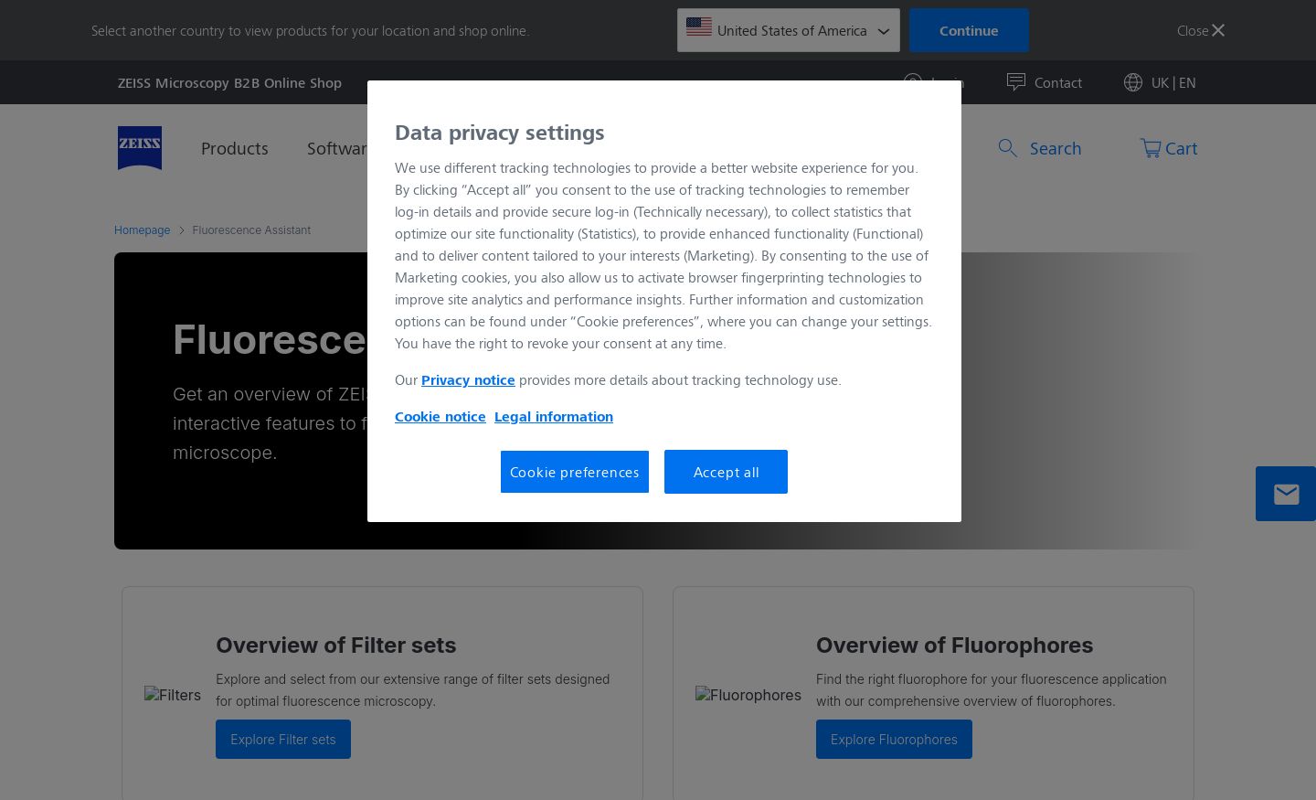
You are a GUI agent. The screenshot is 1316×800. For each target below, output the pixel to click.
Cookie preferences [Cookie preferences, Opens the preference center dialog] (575, 471)
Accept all (726, 471)
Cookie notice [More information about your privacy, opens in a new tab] (440, 416)
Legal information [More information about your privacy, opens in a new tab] (553, 416)
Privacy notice (468, 379)
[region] (664, 301)
